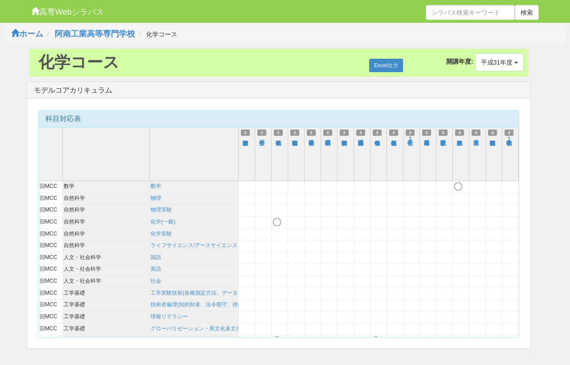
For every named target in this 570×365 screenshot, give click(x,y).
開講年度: (459, 61)
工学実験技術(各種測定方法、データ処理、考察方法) (214, 293)
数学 (156, 186)
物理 (156, 198)
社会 (156, 281)
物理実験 (161, 210)
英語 (156, 269)
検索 (527, 12)
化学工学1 (410, 139)
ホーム (27, 33)
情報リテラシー (169, 316)
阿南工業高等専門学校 (95, 33)
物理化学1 (509, 139)
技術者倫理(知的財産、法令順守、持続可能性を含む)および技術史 (230, 304)
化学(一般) (163, 222)
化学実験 (161, 234)
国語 (156, 257)
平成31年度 (499, 62)
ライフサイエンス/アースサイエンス (194, 245)
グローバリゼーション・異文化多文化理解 (201, 328)
